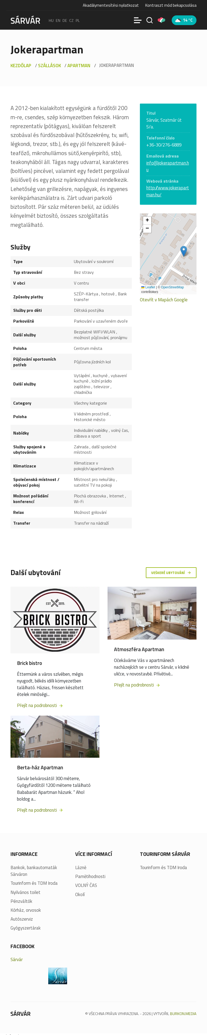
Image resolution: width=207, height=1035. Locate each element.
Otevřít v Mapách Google (164, 299)
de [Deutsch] (65, 20)
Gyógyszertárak (26, 928)
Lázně (80, 867)
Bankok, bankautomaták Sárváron (34, 871)
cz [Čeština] (71, 20)
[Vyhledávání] (149, 20)
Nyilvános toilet (25, 892)
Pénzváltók (21, 901)
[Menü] (138, 20)
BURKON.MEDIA (183, 1014)
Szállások (49, 65)
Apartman (78, 65)
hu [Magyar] (51, 20)
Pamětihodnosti (90, 876)
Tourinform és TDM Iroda (34, 883)
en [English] (58, 20)
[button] (183, 251)
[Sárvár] (25, 20)
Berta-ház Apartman (40, 767)
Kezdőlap (21, 65)
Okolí (80, 894)
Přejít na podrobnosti (40, 705)
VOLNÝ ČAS (86, 885)
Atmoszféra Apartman (139, 649)
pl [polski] (78, 20)
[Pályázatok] (161, 20)
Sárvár (17, 959)
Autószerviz (22, 919)
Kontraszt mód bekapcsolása (170, 5)
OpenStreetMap (172, 287)
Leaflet (148, 287)
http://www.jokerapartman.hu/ (167, 191)
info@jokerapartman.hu (167, 166)
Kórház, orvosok (26, 910)
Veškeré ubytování (171, 573)
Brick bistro (29, 663)
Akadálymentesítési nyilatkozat (111, 5)
